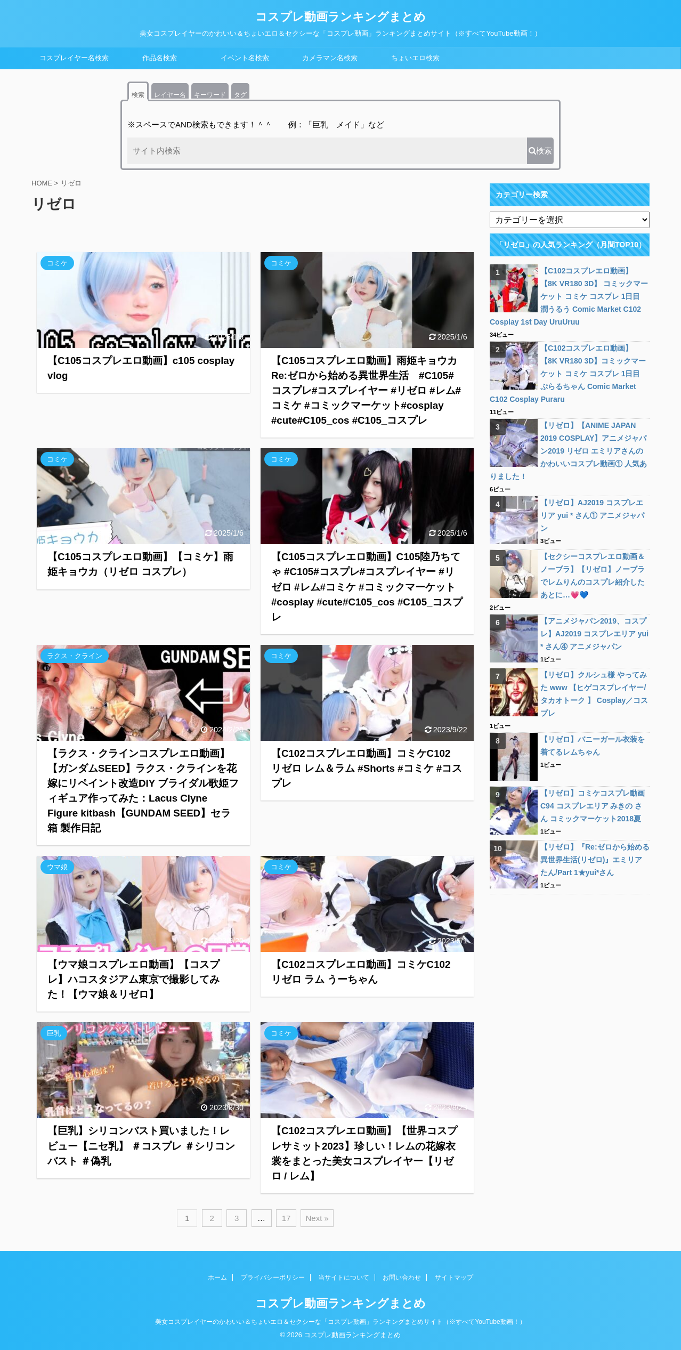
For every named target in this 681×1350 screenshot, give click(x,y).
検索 (138, 95)
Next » (316, 1218)
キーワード (210, 95)
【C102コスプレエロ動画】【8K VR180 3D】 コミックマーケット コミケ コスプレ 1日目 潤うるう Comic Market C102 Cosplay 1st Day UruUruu (569, 296)
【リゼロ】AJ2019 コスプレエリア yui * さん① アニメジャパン (592, 515)
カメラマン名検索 (330, 58)
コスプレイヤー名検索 (74, 58)
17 (286, 1218)
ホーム (217, 1277)
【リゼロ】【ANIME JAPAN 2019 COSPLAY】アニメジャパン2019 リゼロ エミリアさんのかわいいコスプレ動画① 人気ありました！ (568, 451)
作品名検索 (159, 58)
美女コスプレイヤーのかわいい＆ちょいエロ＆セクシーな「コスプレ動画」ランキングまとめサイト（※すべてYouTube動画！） (340, 1321)
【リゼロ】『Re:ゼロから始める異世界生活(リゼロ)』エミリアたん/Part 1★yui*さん (595, 860)
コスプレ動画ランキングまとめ (340, 16)
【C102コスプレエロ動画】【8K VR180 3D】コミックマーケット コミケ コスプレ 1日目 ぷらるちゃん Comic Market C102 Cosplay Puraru (568, 373)
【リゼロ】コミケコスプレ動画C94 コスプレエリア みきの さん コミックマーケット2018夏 (592, 806)
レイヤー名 (170, 95)
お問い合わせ (402, 1277)
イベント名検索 (245, 58)
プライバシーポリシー (273, 1277)
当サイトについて (343, 1277)
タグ (240, 95)
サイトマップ (454, 1277)
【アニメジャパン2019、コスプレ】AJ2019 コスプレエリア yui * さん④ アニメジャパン (594, 634)
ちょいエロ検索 (415, 58)
